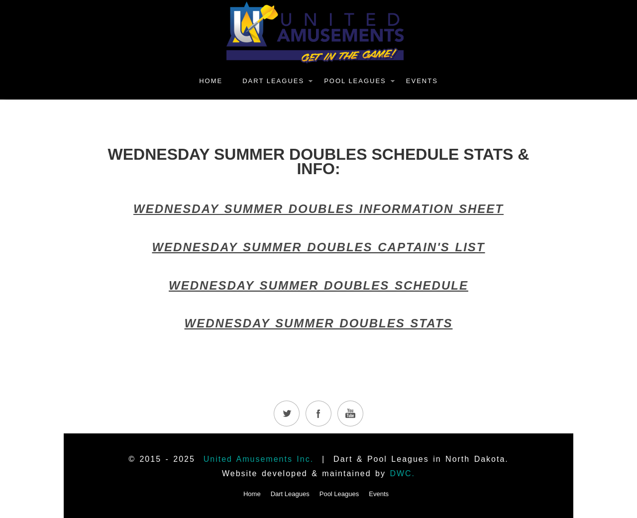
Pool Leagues (355, 81)
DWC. (402, 473)
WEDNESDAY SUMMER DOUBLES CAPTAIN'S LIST (318, 247)
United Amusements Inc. (259, 459)
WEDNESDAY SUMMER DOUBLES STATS (319, 323)
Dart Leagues (273, 81)
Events (422, 81)
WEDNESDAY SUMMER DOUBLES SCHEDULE (318, 285)
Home (210, 81)
